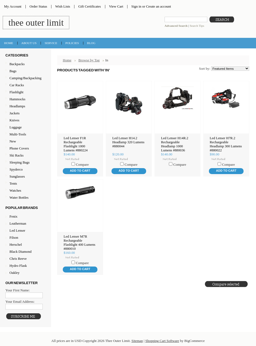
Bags (24, 71)
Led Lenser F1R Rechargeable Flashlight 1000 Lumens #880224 (76, 144)
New (12, 141)
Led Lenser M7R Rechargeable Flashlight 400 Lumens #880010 (79, 243)
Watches (24, 190)
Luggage (24, 127)
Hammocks (24, 99)
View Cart (116, 6)
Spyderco (16, 169)
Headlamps (24, 106)
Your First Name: (17, 290)
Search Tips (197, 25)
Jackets (24, 113)
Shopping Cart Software (162, 341)
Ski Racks (24, 155)
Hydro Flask (18, 266)
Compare (82, 164)
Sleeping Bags (24, 162)
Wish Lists (62, 6)
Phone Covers (24, 148)
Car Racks (24, 85)
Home (67, 60)
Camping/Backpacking (24, 78)
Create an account (158, 6)
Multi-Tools (24, 134)
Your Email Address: (20, 302)
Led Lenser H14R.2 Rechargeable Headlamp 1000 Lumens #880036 (174, 144)
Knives (24, 120)
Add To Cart (80, 170)
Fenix (13, 216)
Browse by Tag (89, 60)
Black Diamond (20, 251)
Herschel (15, 244)
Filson (13, 237)
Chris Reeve (18, 259)
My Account (12, 6)
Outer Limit (36, 23)
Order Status (38, 6)
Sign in (136, 6)
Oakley (14, 273)
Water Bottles (24, 197)
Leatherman (17, 223)
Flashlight (24, 92)
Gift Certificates (89, 6)
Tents (24, 183)
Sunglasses (24, 176)
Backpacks (24, 64)
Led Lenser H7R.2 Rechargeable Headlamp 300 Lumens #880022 (226, 144)
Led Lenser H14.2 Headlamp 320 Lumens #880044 (128, 142)
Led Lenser (17, 230)
